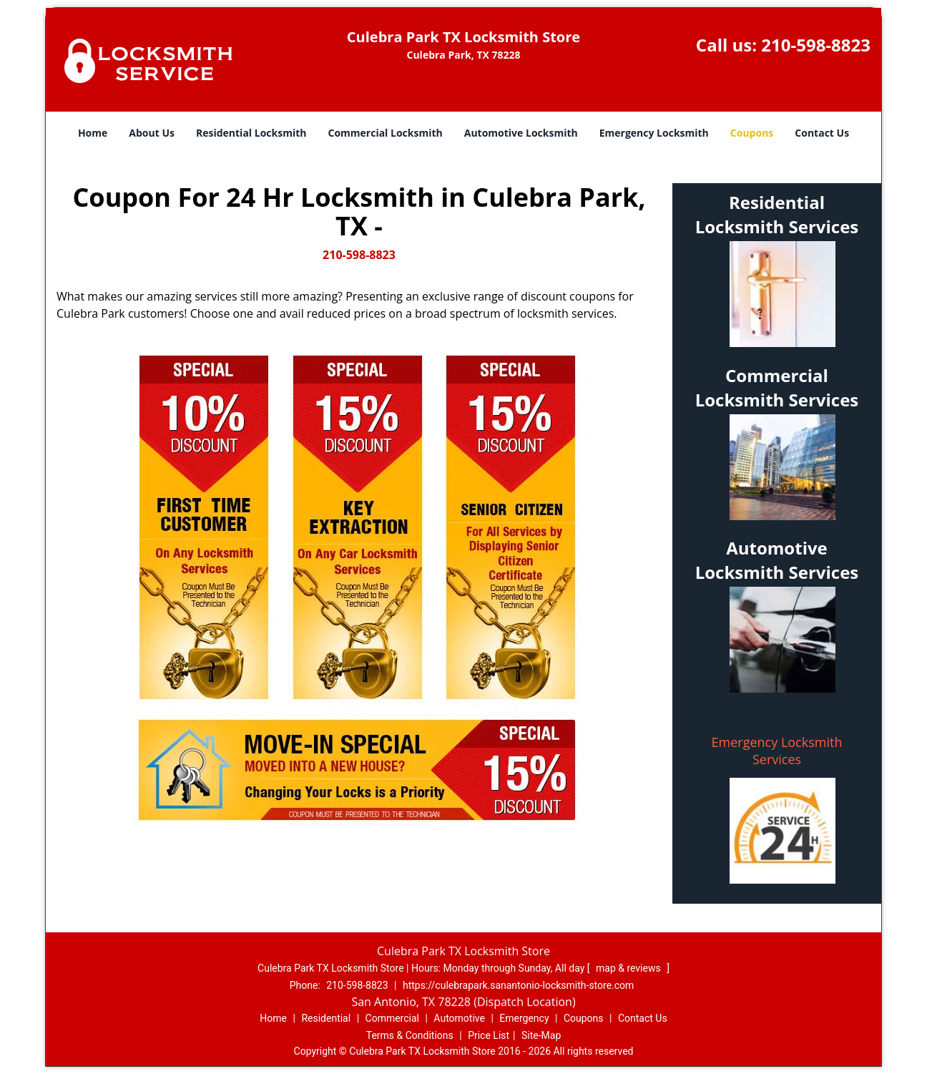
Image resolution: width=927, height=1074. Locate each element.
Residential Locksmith (251, 133)
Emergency (524, 1018)
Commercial (392, 1018)
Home (92, 133)
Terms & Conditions (409, 1035)
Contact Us (822, 133)
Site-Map (541, 1035)
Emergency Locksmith (654, 133)
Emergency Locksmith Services (777, 750)
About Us (152, 133)
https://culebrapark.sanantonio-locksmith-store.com (518, 985)
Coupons (751, 133)
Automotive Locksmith (521, 133)
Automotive (459, 1018)
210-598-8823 (815, 45)
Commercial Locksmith (385, 133)
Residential (325, 1018)
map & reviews (629, 968)
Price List (488, 1035)
